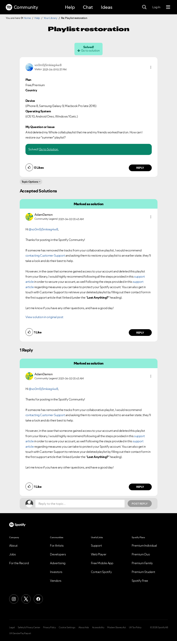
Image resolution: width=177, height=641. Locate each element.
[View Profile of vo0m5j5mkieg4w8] (48, 65)
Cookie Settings (67, 627)
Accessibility (98, 627)
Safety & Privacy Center (29, 627)
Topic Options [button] (30, 182)
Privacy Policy (49, 627)
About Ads (83, 627)
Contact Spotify (101, 572)
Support (96, 545)
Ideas (106, 7)
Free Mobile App (102, 563)
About (13, 545)
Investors (56, 572)
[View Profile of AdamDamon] (43, 214)
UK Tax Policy (135, 627)
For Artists (57, 545)
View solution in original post (44, 317)
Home (27, 18)
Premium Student (143, 572)
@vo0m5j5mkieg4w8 (43, 229)
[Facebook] (38, 599)
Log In (156, 7)
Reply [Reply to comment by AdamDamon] (140, 333)
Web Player (98, 554)
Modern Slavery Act (116, 627)
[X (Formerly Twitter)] (26, 599)
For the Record (19, 563)
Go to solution (90, 50)
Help (70, 7)
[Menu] (168, 7)
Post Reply (140, 504)
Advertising (57, 563)
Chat (88, 7)
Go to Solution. (49, 149)
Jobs (12, 554)
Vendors (55, 581)
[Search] (144, 7)
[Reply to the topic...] (80, 503)
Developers (58, 554)
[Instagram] (13, 599)
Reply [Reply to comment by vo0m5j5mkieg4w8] (140, 168)
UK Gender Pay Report (20, 633)
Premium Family (142, 563)
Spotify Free (140, 581)
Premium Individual (144, 545)
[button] (151, 67)
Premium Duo (141, 554)
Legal (12, 627)
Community (22, 7)
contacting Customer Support (45, 255)
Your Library (50, 18)
